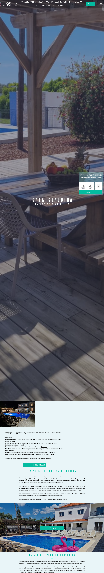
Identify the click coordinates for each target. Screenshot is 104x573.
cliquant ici (88, 428)
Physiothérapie (43, 6)
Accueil (25, 2)
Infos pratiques (60, 6)
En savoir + (78, 420)
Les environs (61, 2)
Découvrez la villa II (52, 502)
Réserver (91, 4)
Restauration (76, 2)
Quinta (49, 2)
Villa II (41, 2)
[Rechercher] (90, 192)
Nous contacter (81, 432)
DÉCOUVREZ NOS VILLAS (69, 439)
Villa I (33, 2)
